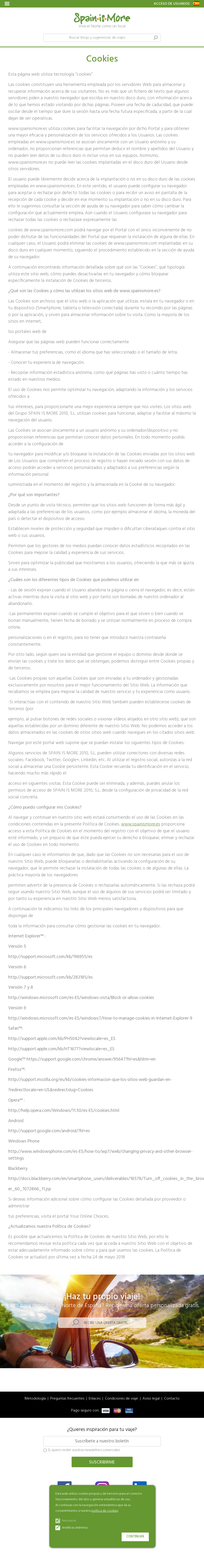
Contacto (172, 1398)
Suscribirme (102, 1462)
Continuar (135, 1536)
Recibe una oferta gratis (105, 1323)
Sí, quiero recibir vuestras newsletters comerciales (81, 1450)
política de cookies (104, 1510)
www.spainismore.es (140, 824)
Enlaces (94, 1398)
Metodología (35, 1398)
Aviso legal (151, 1398)
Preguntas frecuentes (67, 1398)
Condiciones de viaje (121, 1398)
